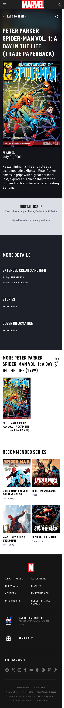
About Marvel (14, 578)
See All (56, 362)
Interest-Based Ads (22, 700)
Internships (13, 600)
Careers (10, 593)
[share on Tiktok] (55, 670)
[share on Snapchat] (37, 670)
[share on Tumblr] (25, 670)
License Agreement (47, 696)
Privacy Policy (39, 687)
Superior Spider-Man (44, 537)
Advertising (38, 578)
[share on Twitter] (13, 670)
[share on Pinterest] (43, 670)
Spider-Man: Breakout (45, 491)
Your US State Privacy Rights (19, 691)
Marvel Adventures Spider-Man (14, 538)
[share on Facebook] (7, 671)
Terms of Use (23, 687)
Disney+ (36, 586)
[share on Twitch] (49, 670)
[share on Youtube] (31, 670)
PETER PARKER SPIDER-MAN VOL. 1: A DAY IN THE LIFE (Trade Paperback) (16, 426)
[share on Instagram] (19, 670)
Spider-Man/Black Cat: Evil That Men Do (16, 492)
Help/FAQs (11, 586)
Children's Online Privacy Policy (20, 696)
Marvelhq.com (40, 593)
